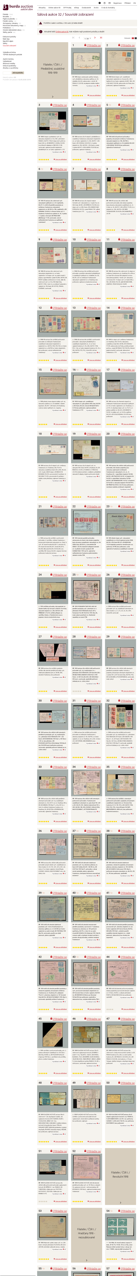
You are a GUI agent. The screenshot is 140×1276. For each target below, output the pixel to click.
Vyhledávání (7, 61)
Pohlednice (7, 28)
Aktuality (42, 7)
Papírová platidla (9, 19)
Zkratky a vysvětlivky (10, 68)
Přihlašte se (92, 45)
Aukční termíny (8, 59)
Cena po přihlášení (94, 95)
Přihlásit (127, 3)
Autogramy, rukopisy (10, 23)
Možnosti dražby (9, 63)
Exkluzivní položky (9, 36)
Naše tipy (6, 39)
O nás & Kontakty (108, 7)
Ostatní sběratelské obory (12, 30)
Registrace (117, 3)
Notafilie (6, 16)
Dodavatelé (86, 7)
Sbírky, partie (7, 32)
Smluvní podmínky (9, 66)
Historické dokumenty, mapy (13, 25)
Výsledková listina (9, 52)
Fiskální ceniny (8, 21)
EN (134, 3)
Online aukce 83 (54, 7)
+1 (98, 131)
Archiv (96, 7)
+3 (132, 1237)
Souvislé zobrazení (9, 45)
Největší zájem (8, 41)
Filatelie (5, 14)
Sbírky (5, 43)
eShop (76, 7)
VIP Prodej (67, 7)
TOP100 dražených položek (12, 54)
